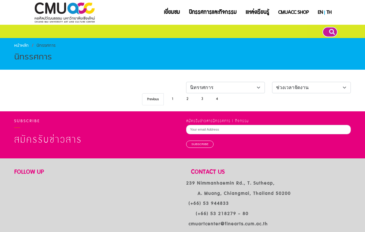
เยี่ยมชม (172, 12)
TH (329, 12)
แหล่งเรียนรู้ (257, 12)
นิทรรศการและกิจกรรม (212, 12)
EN (320, 12)
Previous (153, 101)
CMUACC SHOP (293, 12)
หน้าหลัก (21, 45)
